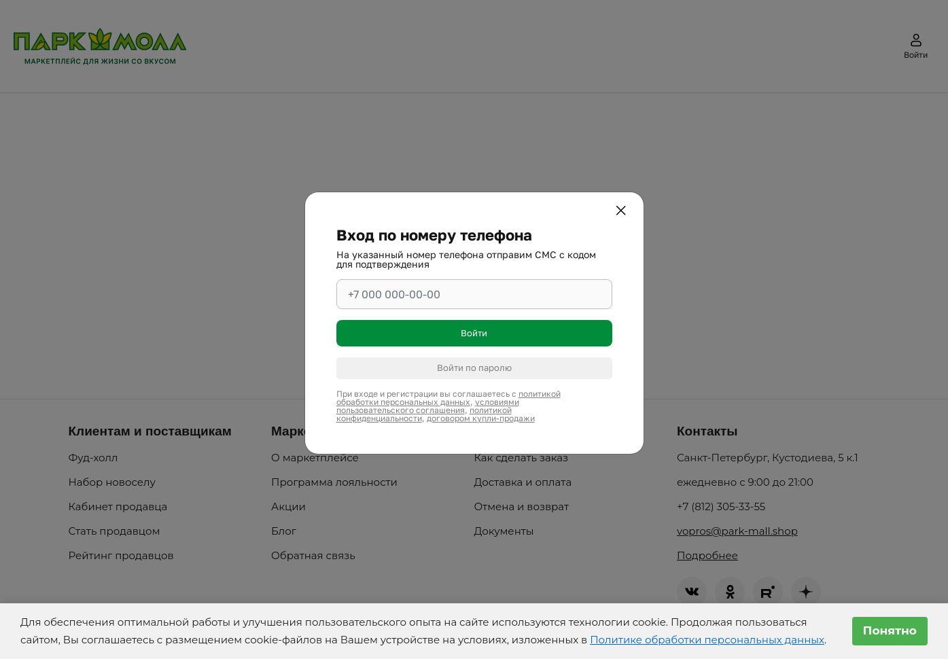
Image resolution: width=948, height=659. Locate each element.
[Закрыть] (623, 212)
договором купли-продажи (481, 418)
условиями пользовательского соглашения (427, 406)
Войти (474, 332)
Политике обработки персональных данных (707, 639)
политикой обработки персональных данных (448, 398)
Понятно (890, 630)
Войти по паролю (474, 367)
